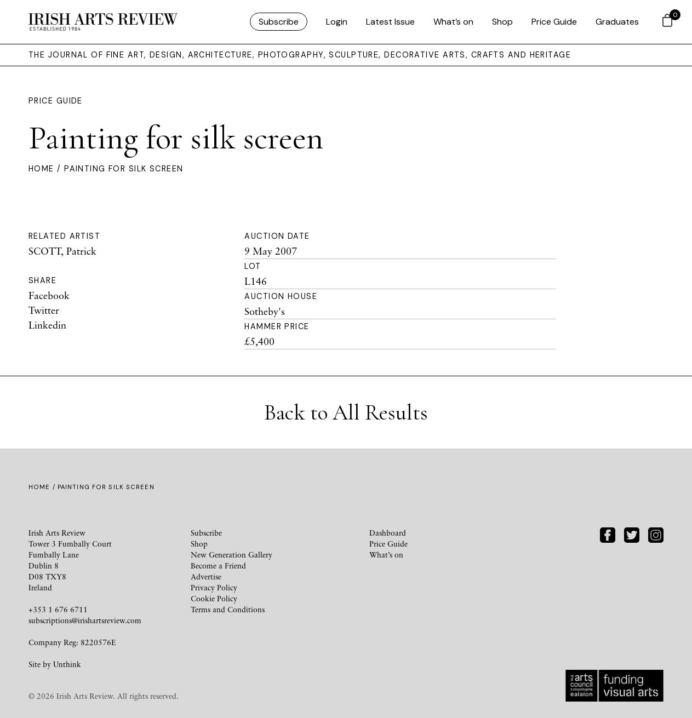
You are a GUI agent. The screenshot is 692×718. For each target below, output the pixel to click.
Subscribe (279, 21)
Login (336, 21)
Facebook (49, 295)
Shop (502, 21)
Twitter (43, 310)
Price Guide (554, 21)
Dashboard (387, 532)
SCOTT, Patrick (62, 251)
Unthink (67, 664)
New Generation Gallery (231, 554)
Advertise (206, 576)
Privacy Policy (214, 587)
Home (41, 169)
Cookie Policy (214, 598)
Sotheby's (264, 311)
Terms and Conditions (228, 609)
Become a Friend (218, 565)
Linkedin (47, 325)
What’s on (453, 21)
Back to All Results (346, 412)
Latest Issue (390, 21)
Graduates (617, 21)
